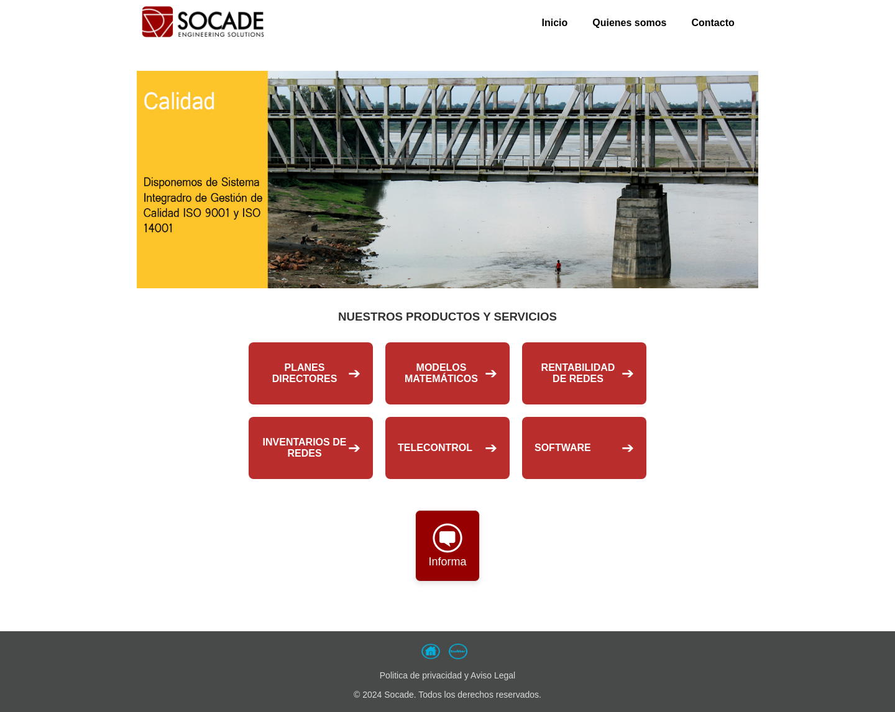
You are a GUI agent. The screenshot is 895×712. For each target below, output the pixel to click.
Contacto (712, 22)
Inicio (555, 22)
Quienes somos (629, 22)
